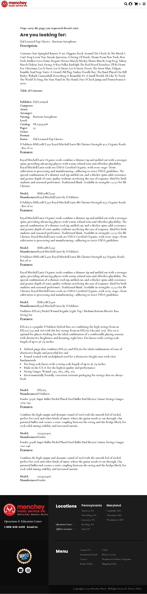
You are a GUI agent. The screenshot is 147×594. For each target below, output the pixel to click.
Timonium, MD (114, 515)
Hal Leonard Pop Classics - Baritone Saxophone (48, 41)
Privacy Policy (135, 588)
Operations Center (64, 524)
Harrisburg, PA (89, 515)
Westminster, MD (115, 519)
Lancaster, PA (88, 519)
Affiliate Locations (64, 529)
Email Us (32, 527)
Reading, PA (88, 524)
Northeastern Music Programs (116, 559)
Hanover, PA (88, 510)
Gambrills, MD (114, 510)
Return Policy (86, 563)
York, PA (86, 529)
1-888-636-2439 (14, 527)
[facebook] (20, 570)
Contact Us (85, 549)
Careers (83, 559)
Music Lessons (109, 554)
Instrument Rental (88, 554)
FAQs (105, 549)
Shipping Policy (109, 563)
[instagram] (28, 570)
